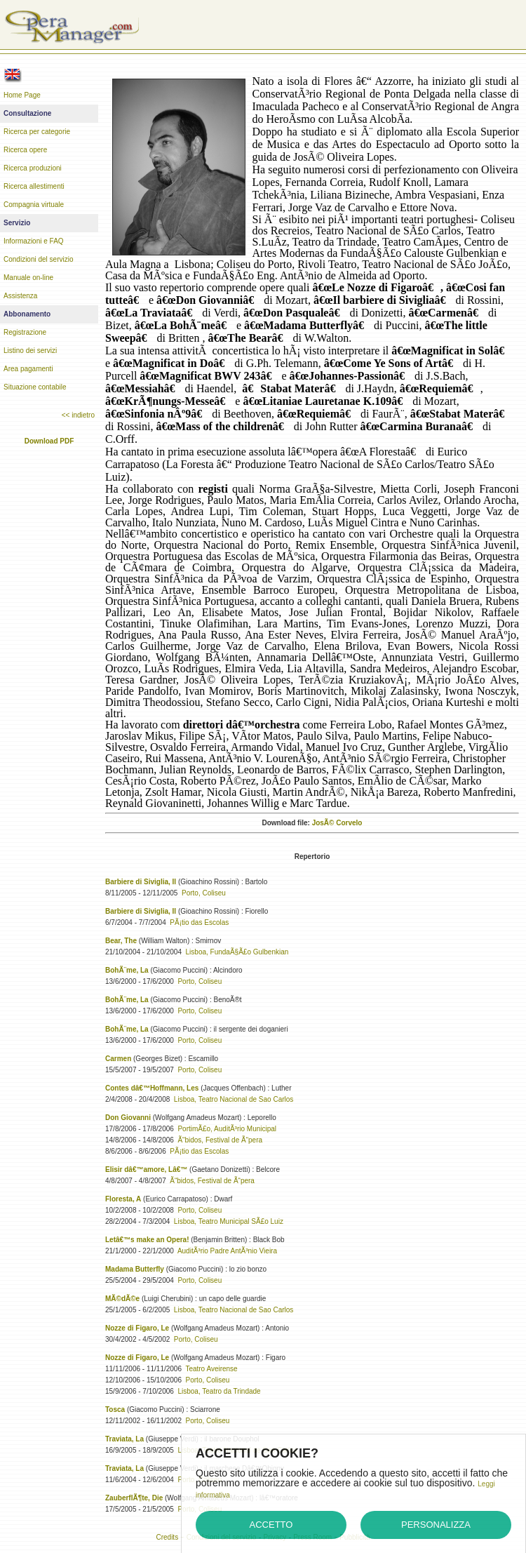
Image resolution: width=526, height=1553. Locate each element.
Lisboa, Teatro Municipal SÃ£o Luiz (228, 1221)
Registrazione (25, 332)
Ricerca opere (25, 150)
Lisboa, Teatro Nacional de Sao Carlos (233, 1099)
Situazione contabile (35, 387)
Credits (167, 1537)
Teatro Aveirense (211, 1369)
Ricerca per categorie (37, 131)
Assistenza (20, 296)
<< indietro (78, 415)
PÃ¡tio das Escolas (199, 922)
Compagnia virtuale (34, 204)
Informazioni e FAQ (34, 241)
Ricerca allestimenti (34, 186)
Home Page (22, 95)
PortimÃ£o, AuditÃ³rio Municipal (226, 1129)
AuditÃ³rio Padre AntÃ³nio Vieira (227, 1251)
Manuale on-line (28, 277)
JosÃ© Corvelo (337, 823)
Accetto (271, 1524)
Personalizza (436, 1524)
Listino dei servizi (30, 350)
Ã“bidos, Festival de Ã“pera (219, 1140)
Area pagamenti (28, 369)
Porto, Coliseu (204, 893)
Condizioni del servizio (39, 259)
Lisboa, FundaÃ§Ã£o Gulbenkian (237, 952)
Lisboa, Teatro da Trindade (218, 1391)
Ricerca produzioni (33, 168)
